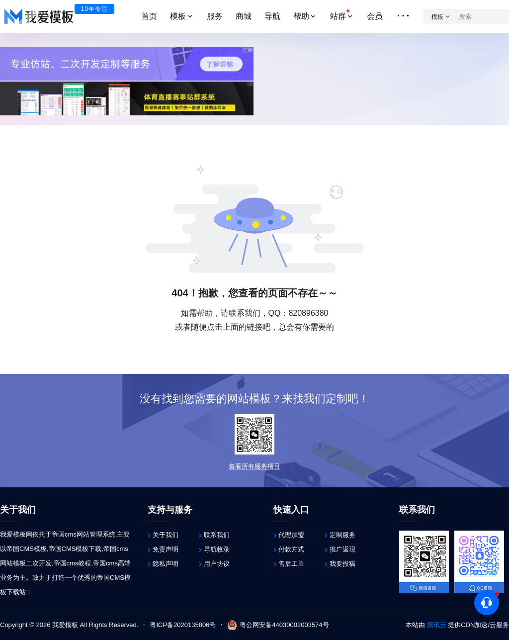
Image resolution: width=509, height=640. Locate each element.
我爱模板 (64, 625)
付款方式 (291, 549)
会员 (375, 16)
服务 (215, 16)
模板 (182, 16)
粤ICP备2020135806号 (183, 625)
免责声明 (165, 549)
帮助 (305, 16)
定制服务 (342, 535)
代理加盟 (291, 535)
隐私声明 (165, 563)
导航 (272, 16)
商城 (244, 16)
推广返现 (342, 549)
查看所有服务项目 (254, 466)
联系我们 (217, 535)
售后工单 (291, 563)
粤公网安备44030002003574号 (278, 625)
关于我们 (165, 535)
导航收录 (217, 549)
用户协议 (217, 563)
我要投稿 (342, 563)
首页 (149, 16)
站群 (342, 14)
